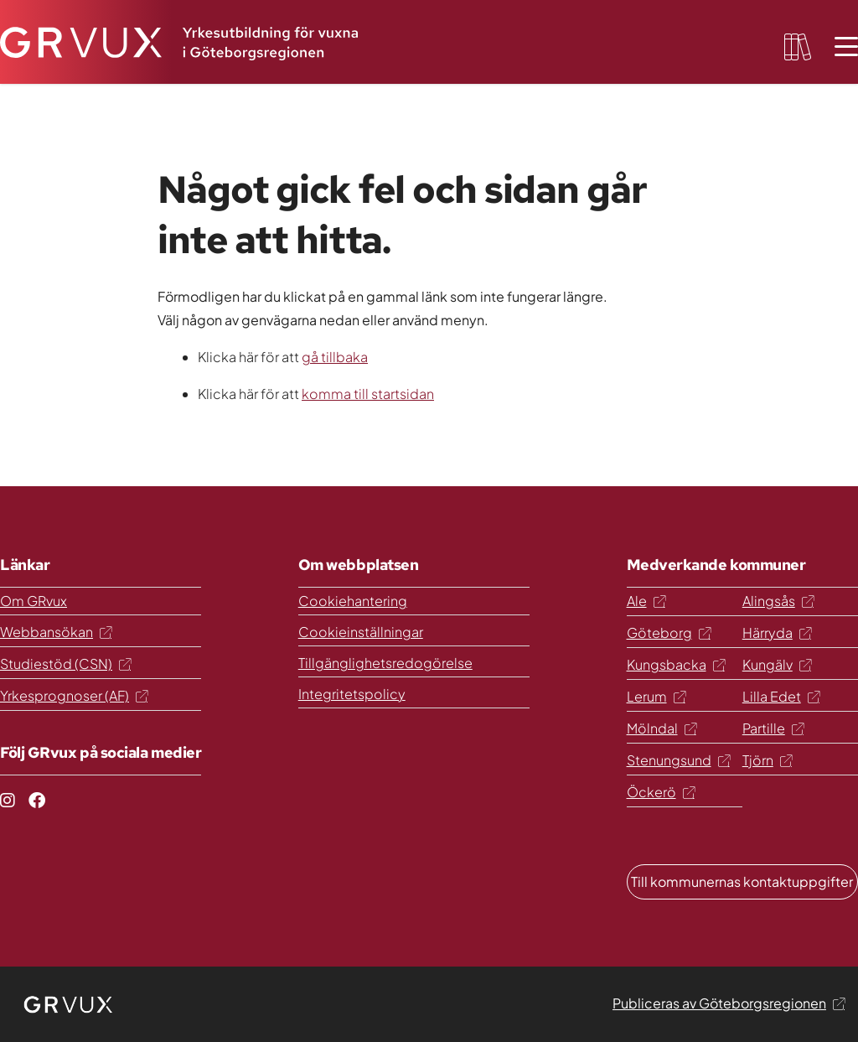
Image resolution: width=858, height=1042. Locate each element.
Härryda (776, 632)
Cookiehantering (352, 600)
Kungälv (776, 664)
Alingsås (778, 600)
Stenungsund (678, 760)
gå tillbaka (335, 356)
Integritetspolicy (352, 693)
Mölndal (661, 728)
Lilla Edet (780, 696)
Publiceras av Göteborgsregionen (728, 1003)
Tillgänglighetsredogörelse (385, 662)
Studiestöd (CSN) (65, 663)
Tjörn (767, 760)
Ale (646, 600)
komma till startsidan (368, 393)
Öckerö (661, 792)
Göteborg (669, 632)
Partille (773, 728)
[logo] (68, 1004)
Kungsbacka (676, 664)
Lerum (656, 696)
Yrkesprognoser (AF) (73, 695)
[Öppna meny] (846, 47)
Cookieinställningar (360, 631)
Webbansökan (55, 631)
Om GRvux (33, 600)
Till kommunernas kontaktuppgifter (742, 881)
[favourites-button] (797, 47)
